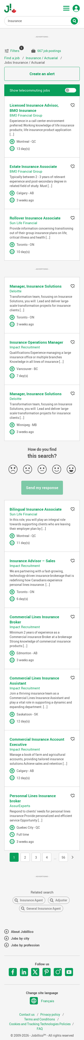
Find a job (12, 58)
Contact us (27, 1015)
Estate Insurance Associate (33, 166)
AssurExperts (20, 805)
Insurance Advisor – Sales (32, 560)
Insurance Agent (31, 900)
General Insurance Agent (43, 909)
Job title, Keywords (42, 20)
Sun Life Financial (23, 223)
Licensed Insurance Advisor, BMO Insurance (34, 108)
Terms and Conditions (40, 1019)
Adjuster (61, 900)
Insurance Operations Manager (36, 342)
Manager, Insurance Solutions (36, 286)
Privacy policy (50, 1015)
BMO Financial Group (26, 115)
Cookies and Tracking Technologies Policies (40, 1024)
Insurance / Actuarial (42, 58)
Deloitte (16, 291)
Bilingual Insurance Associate (36, 509)
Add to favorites (72, 105)
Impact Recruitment (25, 347)
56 (63, 857)
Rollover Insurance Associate (35, 218)
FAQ (40, 1029)
